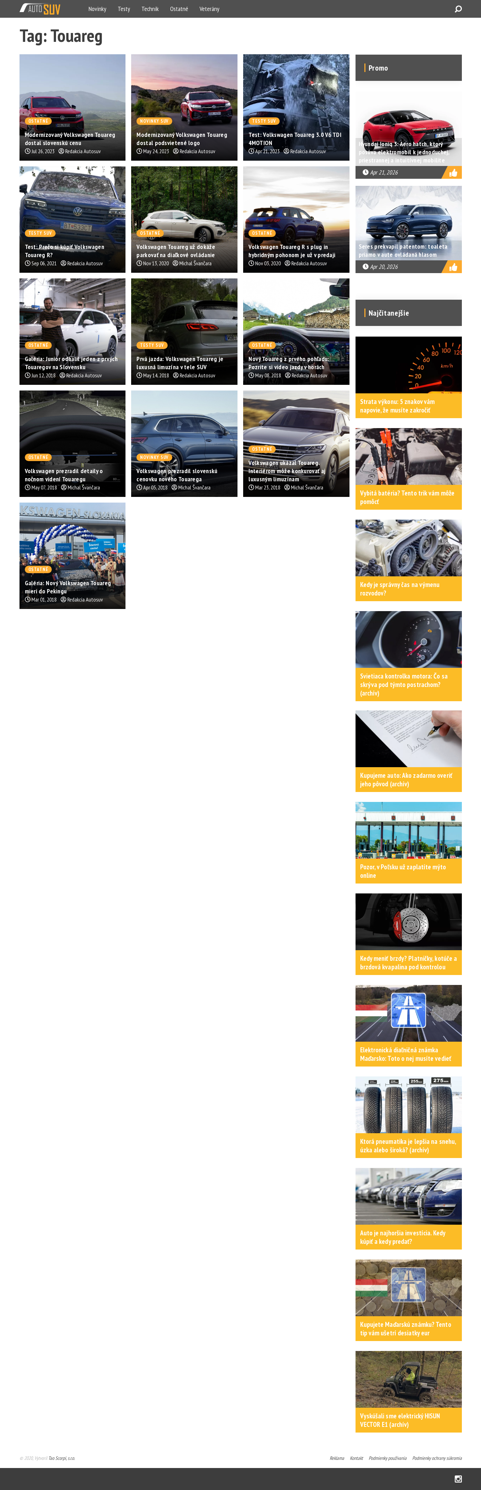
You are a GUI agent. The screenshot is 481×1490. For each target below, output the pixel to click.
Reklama (337, 1458)
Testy (124, 9)
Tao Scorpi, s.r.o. (61, 1458)
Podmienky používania (388, 1458)
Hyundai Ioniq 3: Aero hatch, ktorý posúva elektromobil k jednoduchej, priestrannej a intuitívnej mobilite (404, 152)
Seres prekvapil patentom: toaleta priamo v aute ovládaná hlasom (403, 250)
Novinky (97, 9)
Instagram (458, 1479)
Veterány (209, 9)
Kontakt (356, 1458)
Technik (150, 9)
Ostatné (179, 9)
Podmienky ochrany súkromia (437, 1458)
